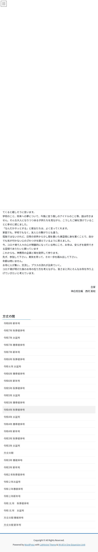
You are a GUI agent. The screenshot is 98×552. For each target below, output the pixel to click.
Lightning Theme (48, 544)
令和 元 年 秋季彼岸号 (16, 503)
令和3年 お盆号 (12, 445)
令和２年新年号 (12, 496)
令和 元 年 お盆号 (14, 510)
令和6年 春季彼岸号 (14, 373)
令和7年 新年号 (12, 352)
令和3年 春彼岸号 (13, 460)
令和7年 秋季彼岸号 (14, 330)
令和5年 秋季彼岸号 (14, 388)
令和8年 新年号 (12, 323)
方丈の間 (9, 316)
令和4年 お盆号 (12, 417)
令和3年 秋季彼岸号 (14, 438)
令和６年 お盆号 (12, 366)
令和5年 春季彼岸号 (14, 402)
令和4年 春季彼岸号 (14, 424)
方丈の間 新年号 (12, 525)
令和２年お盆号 (12, 481)
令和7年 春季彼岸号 (14, 344)
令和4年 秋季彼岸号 (14, 409)
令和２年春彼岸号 (13, 489)
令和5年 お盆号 (12, 395)
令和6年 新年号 (12, 380)
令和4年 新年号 (12, 431)
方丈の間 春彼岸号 (13, 517)
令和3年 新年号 (12, 467)
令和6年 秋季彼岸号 (14, 359)
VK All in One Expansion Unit (71, 544)
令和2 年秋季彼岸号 (14, 474)
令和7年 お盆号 (12, 337)
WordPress (29, 544)
